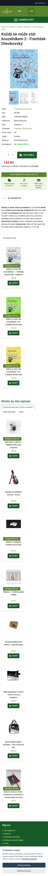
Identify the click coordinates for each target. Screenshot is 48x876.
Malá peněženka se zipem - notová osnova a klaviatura (14, 694)
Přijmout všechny (24, 865)
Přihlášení (40, 3)
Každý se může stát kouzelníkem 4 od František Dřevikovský (13, 322)
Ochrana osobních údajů (13, 840)
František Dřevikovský (23, 109)
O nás (6, 843)
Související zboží (9, 238)
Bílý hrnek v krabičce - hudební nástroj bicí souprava (13, 445)
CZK (21, 11)
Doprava (7, 834)
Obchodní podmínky (12, 837)
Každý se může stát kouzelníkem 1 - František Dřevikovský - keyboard (14, 272)
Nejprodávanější (9, 412)
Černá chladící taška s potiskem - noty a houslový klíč (13, 744)
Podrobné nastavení (29, 859)
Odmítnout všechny (24, 871)
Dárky (21, 412)
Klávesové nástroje (8, 27)
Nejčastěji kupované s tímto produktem (18, 407)
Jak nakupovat (9, 830)
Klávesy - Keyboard (24, 27)
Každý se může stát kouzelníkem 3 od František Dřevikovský (13, 372)
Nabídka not (24, 19)
